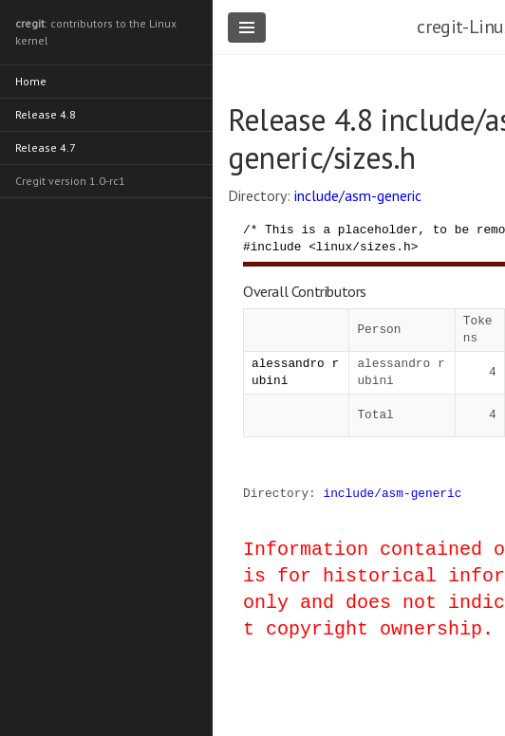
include (276, 246)
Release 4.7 (45, 147)
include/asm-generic (357, 195)
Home (31, 81)
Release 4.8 (45, 114)
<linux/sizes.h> (363, 246)
